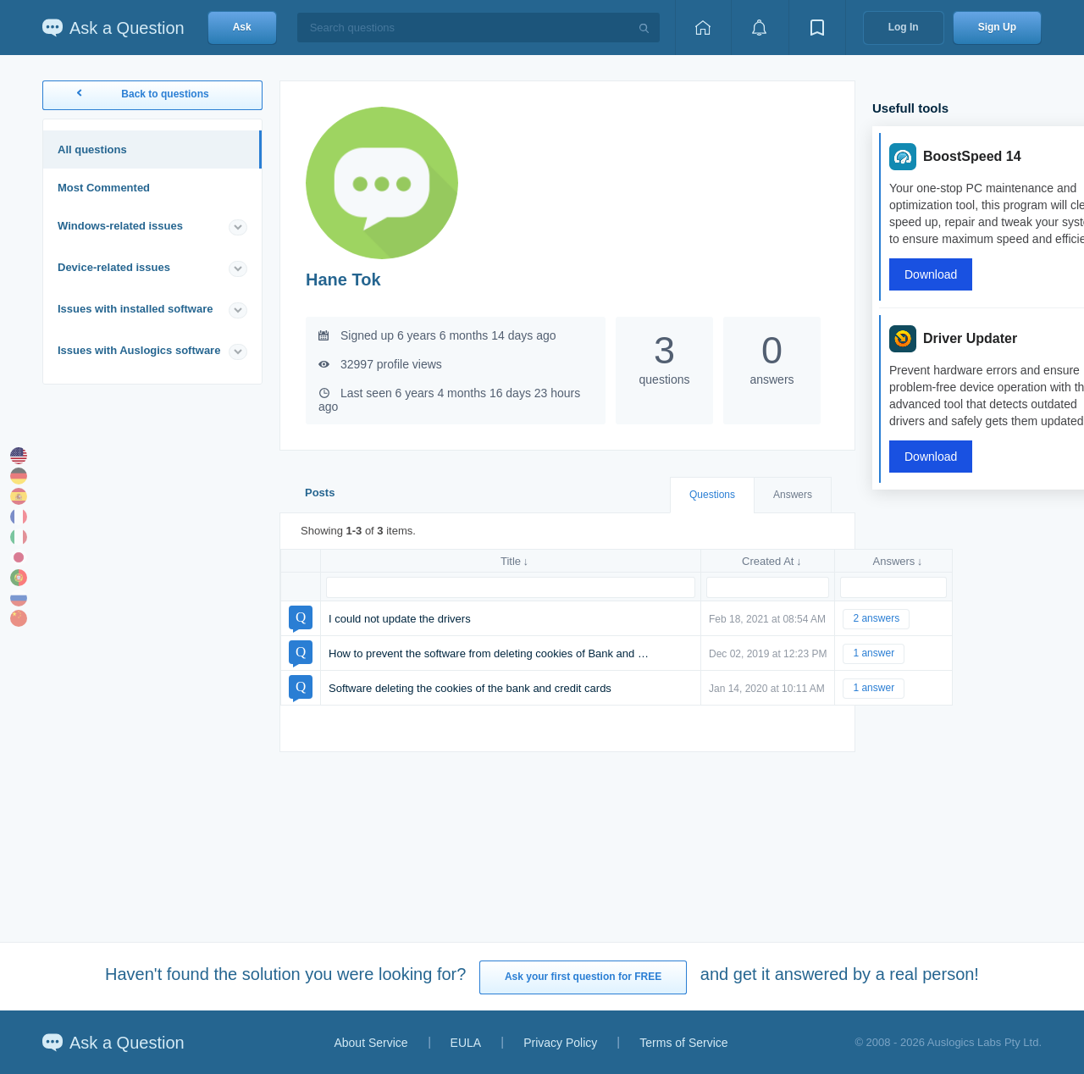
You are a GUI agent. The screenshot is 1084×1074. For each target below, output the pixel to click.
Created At (768, 561)
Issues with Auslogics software (139, 350)
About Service (370, 1042)
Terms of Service (683, 1042)
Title (511, 561)
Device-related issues (114, 267)
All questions (92, 149)
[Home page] (703, 27)
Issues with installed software (135, 308)
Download (930, 274)
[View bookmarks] (817, 27)
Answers (792, 495)
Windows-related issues (120, 225)
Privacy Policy (560, 1042)
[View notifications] (759, 27)
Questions (712, 495)
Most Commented (104, 187)
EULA (466, 1042)
